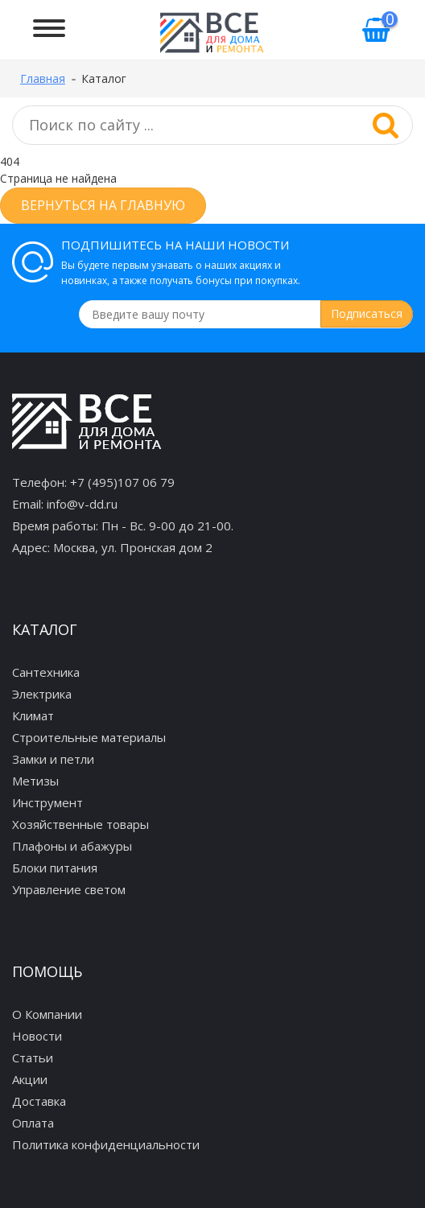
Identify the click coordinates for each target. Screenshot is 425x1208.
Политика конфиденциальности (106, 1144)
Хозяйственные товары (80, 824)
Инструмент (47, 802)
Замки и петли (53, 759)
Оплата (33, 1123)
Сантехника (46, 672)
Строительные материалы (89, 737)
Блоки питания (54, 868)
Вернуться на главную (103, 205)
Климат (33, 715)
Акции (29, 1079)
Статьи (32, 1057)
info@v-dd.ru (82, 504)
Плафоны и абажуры (72, 846)
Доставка (39, 1101)
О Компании (47, 1014)
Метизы (35, 781)
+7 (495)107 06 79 (122, 482)
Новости (37, 1036)
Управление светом (69, 889)
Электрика (42, 694)
